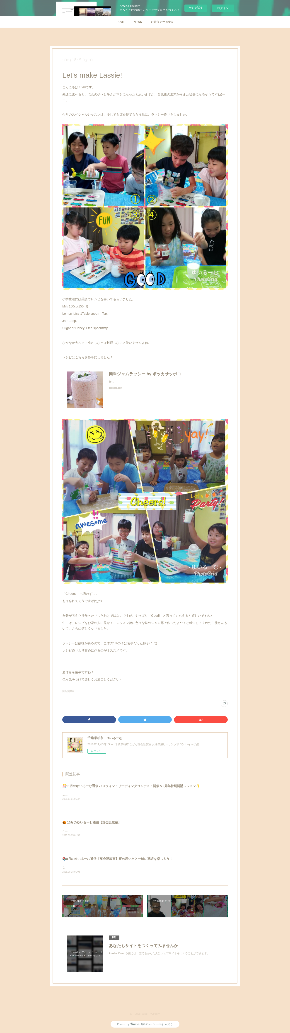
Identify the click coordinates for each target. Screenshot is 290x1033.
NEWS (138, 22)
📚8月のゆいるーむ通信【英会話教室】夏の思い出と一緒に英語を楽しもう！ (117, 859)
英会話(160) (68, 691)
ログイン (223, 8)
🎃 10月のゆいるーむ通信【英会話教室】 (91, 822)
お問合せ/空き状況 (162, 22)
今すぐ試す (195, 8)
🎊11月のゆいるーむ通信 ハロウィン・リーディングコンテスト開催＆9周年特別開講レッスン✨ (131, 786)
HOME (120, 22)
